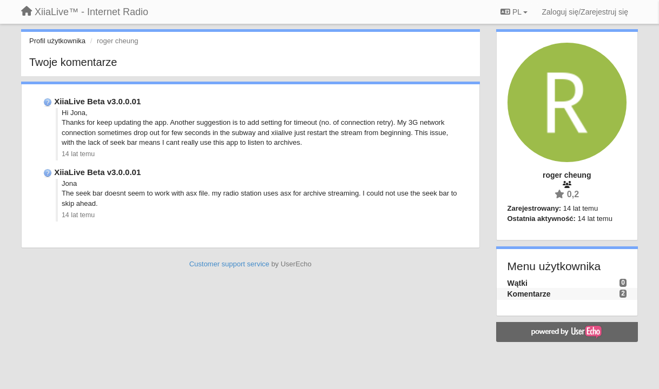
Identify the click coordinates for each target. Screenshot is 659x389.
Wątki (518, 283)
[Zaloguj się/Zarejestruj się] (584, 12)
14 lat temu (78, 154)
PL (514, 12)
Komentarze (529, 294)
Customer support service (229, 264)
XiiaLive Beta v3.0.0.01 (97, 101)
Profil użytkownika (57, 41)
